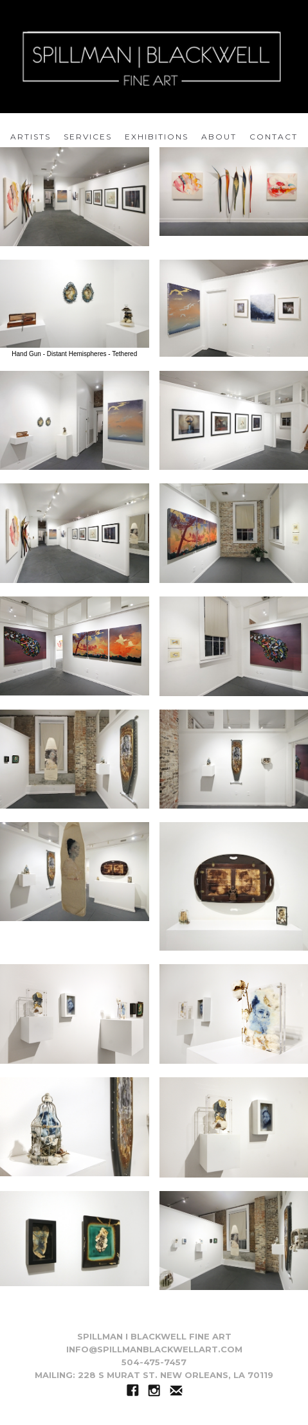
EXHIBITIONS (156, 136)
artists (30, 136)
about (219, 136)
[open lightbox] (74, 196)
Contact (273, 136)
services (88, 136)
